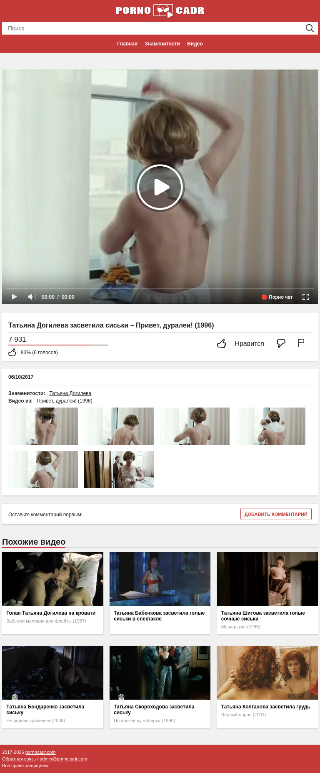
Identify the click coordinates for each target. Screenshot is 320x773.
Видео (195, 44)
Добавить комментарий (276, 514)
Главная (127, 44)
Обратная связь (19, 758)
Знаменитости (162, 44)
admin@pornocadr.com (63, 758)
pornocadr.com (40, 752)
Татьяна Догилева (70, 393)
